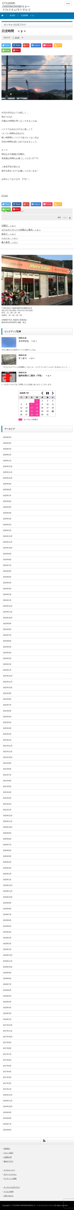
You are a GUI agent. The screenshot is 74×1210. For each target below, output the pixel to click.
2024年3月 (7, 589)
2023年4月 (7, 653)
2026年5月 (7, 437)
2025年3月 (7, 519)
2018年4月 (7, 1002)
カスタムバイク (9, 1170)
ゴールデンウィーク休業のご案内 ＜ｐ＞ (21, 230)
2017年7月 (7, 1054)
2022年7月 (7, 705)
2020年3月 (7, 868)
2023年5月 (7, 647)
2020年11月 (7, 821)
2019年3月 (7, 938)
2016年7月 (7, 1124)
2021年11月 (7, 752)
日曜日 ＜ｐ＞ (8, 225)
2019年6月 (7, 920)
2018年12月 (7, 955)
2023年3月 (7, 658)
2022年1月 (7, 740)
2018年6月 (7, 990)
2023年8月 (7, 629)
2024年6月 (7, 571)
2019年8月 (7, 909)
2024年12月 (7, 536)
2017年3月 (7, 1077)
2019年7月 (7, 914)
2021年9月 (7, 763)
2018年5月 (7, 996)
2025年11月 (7, 472)
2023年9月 (7, 624)
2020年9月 (7, 833)
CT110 (4, 196)
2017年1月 (7, 1089)
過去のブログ (8, 1161)
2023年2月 (7, 664)
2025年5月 (7, 507)
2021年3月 (7, 798)
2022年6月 (7, 711)
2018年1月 (7, 1019)
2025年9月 (7, 484)
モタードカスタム (10, 1174)
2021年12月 (7, 746)
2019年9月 (7, 903)
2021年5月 (7, 786)
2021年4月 (7, 792)
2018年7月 (7, 984)
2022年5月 (7, 717)
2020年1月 (7, 880)
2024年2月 (7, 594)
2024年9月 (7, 554)
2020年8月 (7, 839)
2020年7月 (7, 845)
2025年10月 (7, 478)
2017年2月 (7, 1083)
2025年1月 (7, 530)
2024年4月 (7, 583)
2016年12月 (7, 1095)
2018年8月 (7, 978)
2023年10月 (7, 618)
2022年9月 (7, 693)
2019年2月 (7, 944)
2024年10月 (7, 548)
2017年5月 (7, 1066)
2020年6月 (7, 850)
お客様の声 (8, 1157)
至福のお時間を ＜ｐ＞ (15, 211)
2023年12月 (7, 606)
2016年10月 (7, 1106)
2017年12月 (7, 1025)
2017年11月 (7, 1031)
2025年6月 (7, 501)
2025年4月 (7, 513)
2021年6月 (7, 781)
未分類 (12, 15)
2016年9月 (7, 1112)
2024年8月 (7, 560)
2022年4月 (7, 722)
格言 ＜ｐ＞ (62, 217)
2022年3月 (7, 728)
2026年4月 (7, 443)
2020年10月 (7, 827)
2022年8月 (7, 699)
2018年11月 (7, 961)
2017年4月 (7, 1072)
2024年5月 (7, 577)
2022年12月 (7, 676)
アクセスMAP (9, 1191)
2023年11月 (7, 612)
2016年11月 (7, 1101)
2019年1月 (7, 949)
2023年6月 (7, 641)
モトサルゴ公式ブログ (12, 1187)
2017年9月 (7, 1042)
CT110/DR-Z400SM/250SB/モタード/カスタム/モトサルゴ (33, 1205)
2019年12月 (7, 885)
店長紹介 (7, 1148)
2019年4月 (7, 932)
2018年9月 (7, 973)
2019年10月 (7, 897)
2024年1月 (7, 600)
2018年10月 (7, 967)
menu (68, 3)
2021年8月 (7, 769)
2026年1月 (7, 461)
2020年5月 (7, 856)
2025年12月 (7, 466)
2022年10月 (7, 688)
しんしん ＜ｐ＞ (9, 238)
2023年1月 (7, 670)
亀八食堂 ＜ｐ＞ (9, 242)
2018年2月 (7, 1013)
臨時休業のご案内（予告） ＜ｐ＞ (35, 375)
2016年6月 (7, 1130)
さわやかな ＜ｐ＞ (27, 341)
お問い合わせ (8, 1196)
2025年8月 (7, 490)
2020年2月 (7, 874)
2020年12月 (7, 816)
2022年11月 (7, 682)
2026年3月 (7, 449)
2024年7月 (7, 565)
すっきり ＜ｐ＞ (26, 358)
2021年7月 (7, 775)
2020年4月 (7, 862)
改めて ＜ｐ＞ (8, 234)
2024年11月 (7, 542)
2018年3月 (7, 1008)
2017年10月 (7, 1037)
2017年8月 (7, 1048)
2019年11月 (7, 891)
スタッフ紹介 (8, 1153)
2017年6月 (7, 1060)
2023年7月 (7, 635)
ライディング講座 (10, 1178)
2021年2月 (7, 804)
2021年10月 (7, 757)
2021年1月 (7, 810)
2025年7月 (7, 496)
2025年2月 (7, 525)
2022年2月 (7, 734)
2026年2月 (7, 455)
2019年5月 (7, 926)
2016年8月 (7, 1118)
